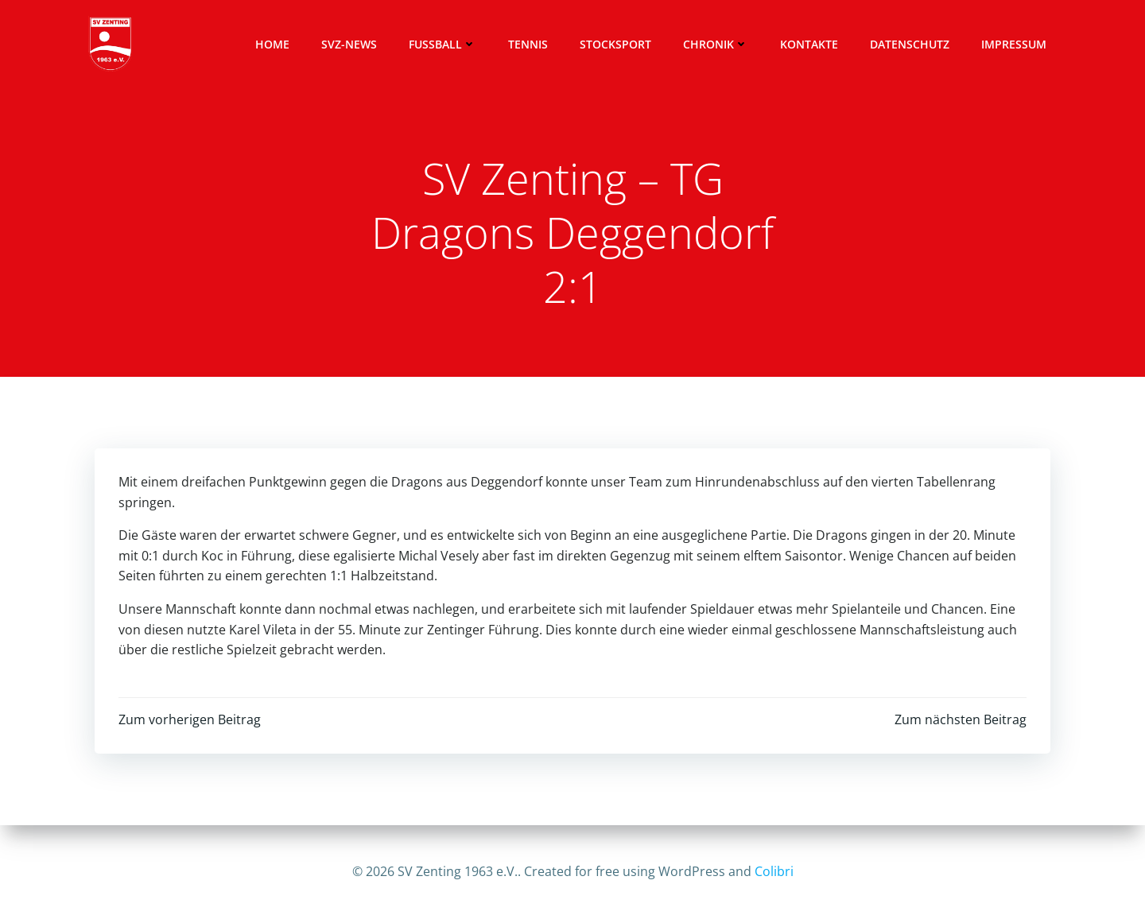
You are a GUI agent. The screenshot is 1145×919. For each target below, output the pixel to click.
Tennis (528, 44)
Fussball (442, 44)
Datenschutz (909, 44)
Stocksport (615, 44)
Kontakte (809, 44)
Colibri (774, 871)
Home (272, 44)
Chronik (715, 44)
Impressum (1013, 44)
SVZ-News (349, 44)
